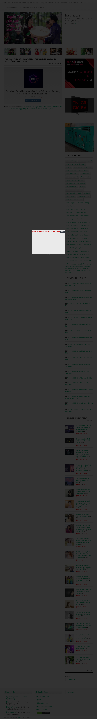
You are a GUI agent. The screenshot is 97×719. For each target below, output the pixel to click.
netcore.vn (50, 254)
